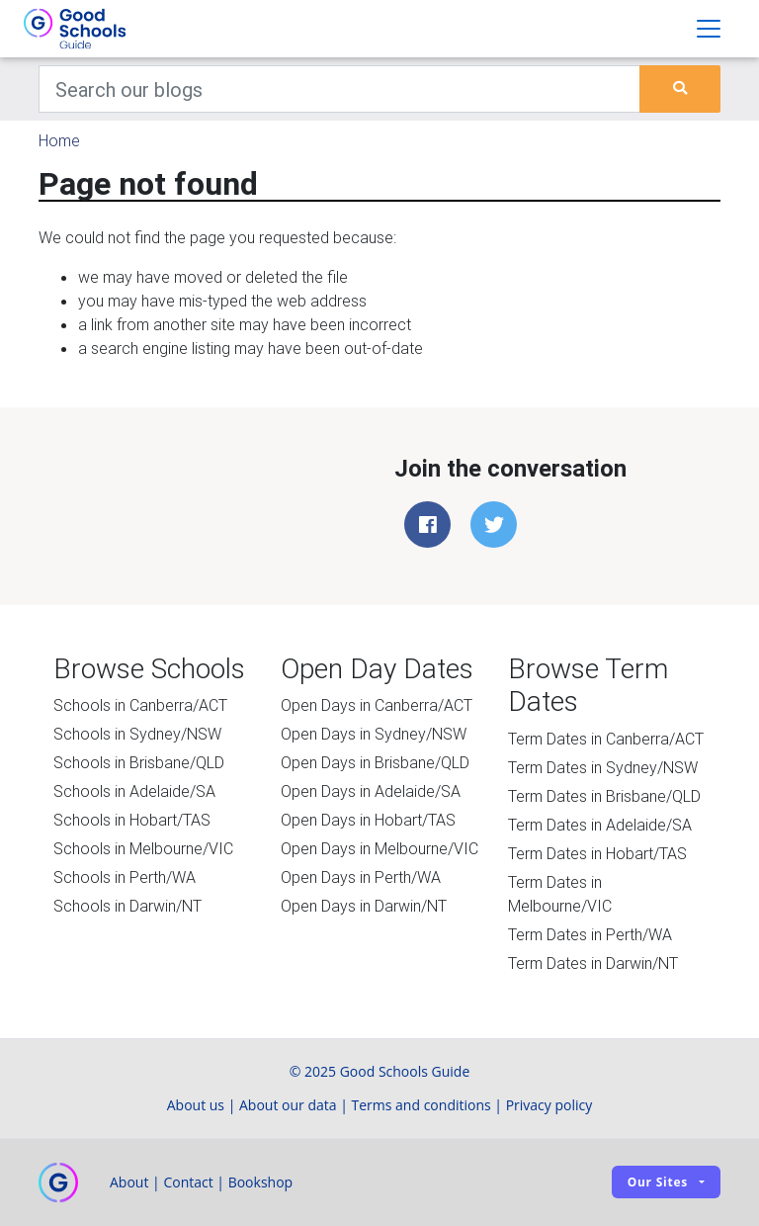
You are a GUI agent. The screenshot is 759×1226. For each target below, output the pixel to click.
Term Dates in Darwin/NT (593, 963)
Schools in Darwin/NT (127, 906)
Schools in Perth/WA (124, 877)
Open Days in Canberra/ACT (376, 705)
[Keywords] (339, 89)
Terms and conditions (421, 1104)
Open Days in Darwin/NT (364, 906)
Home (59, 140)
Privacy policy (549, 1104)
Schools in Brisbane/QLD (138, 762)
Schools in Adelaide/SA (134, 791)
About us (195, 1104)
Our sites (658, 1182)
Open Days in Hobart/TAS (368, 820)
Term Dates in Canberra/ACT (606, 738)
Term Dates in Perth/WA (590, 934)
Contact (187, 1182)
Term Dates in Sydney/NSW (603, 767)
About (129, 1182)
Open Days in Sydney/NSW (373, 734)
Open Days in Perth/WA (361, 877)
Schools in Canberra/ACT (140, 705)
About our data (288, 1104)
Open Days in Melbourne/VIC (379, 848)
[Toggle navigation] (708, 28)
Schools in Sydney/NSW (137, 734)
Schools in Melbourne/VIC (143, 848)
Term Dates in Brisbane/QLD (604, 796)
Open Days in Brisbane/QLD (375, 762)
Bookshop (261, 1182)
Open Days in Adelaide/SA (371, 791)
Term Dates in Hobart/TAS (597, 853)
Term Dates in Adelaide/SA (600, 824)
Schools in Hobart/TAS (132, 820)
